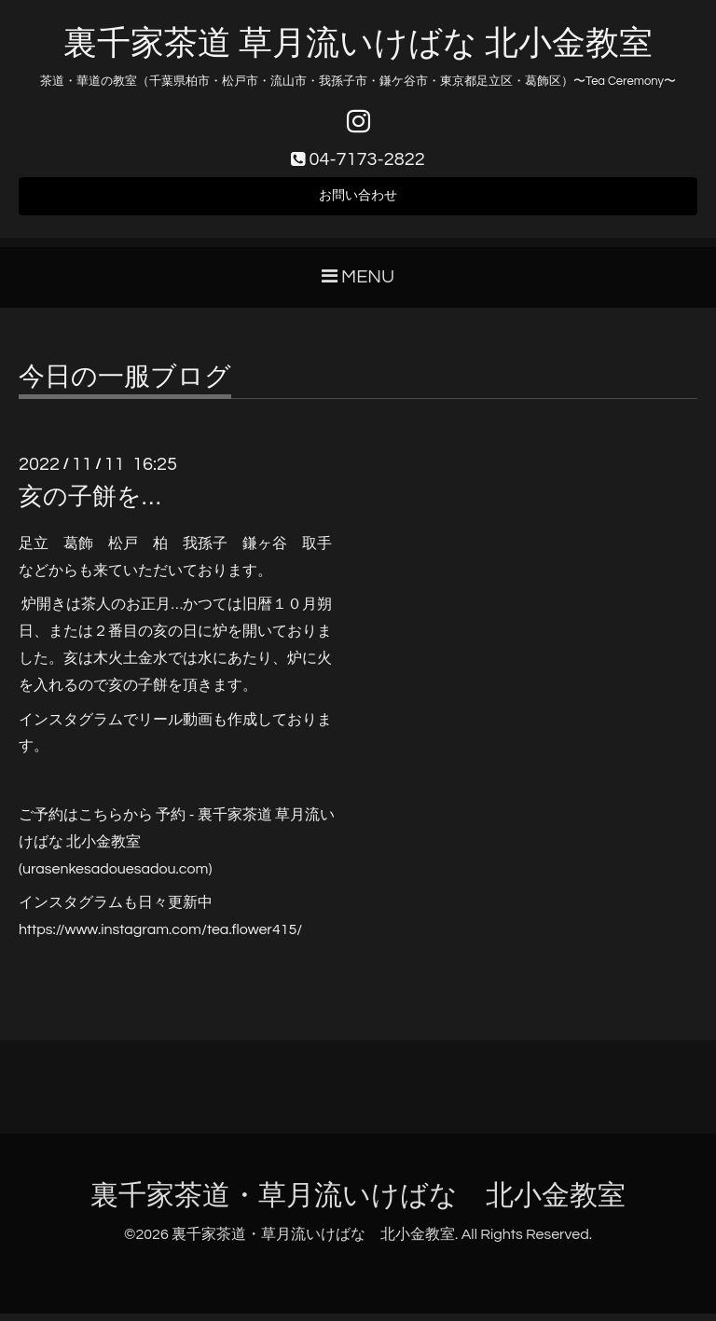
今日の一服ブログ (125, 385)
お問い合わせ (358, 201)
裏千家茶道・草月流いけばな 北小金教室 (358, 1204)
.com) (194, 876)
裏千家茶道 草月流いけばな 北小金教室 (357, 44)
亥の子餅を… (89, 504)
